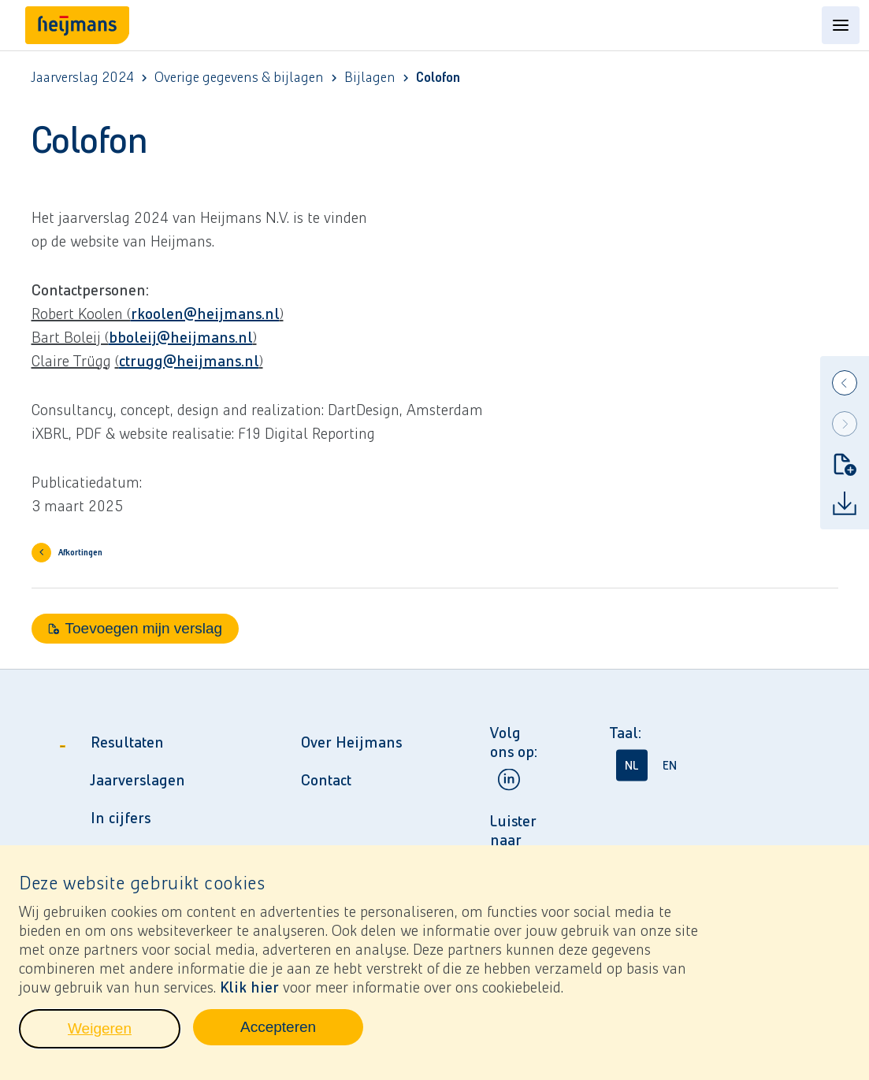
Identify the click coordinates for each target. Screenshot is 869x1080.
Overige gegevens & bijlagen (239, 77)
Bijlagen (370, 77)
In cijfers (120, 817)
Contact (326, 779)
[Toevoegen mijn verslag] (844, 464)
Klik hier (249, 992)
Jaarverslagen (138, 779)
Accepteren (301, 1036)
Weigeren (124, 1038)
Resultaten (127, 742)
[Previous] (844, 382)
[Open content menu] (841, 25)
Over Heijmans (351, 742)
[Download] (844, 503)
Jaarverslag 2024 (83, 77)
